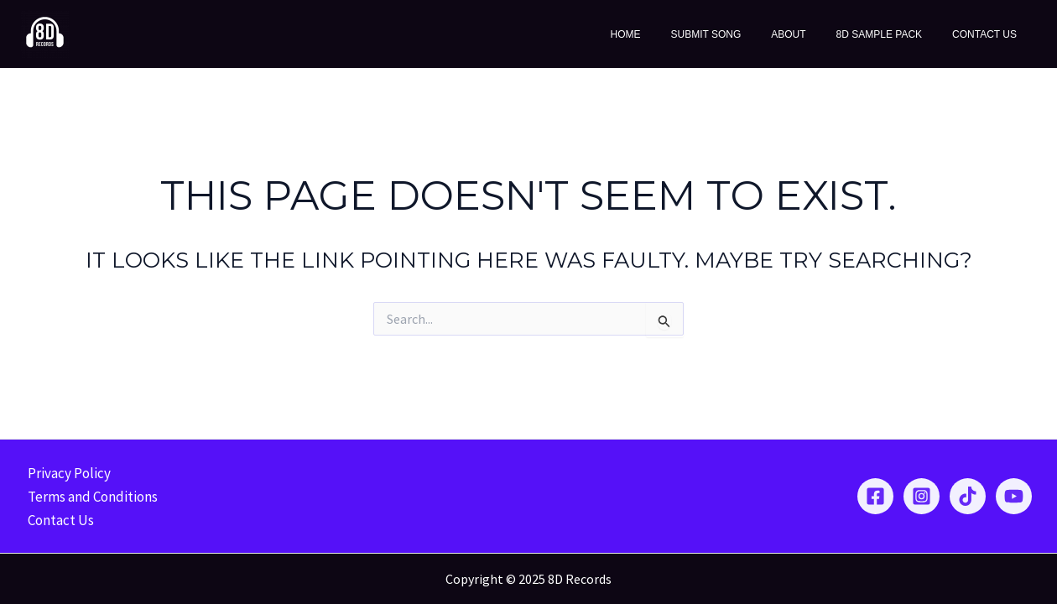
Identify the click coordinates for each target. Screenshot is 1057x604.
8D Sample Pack (894, 34)
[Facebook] (875, 496)
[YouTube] (1014, 496)
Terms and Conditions (90, 496)
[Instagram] (921, 496)
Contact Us (989, 34)
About (813, 34)
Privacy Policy (66, 473)
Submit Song (741, 34)
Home (670, 34)
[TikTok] (968, 496)
